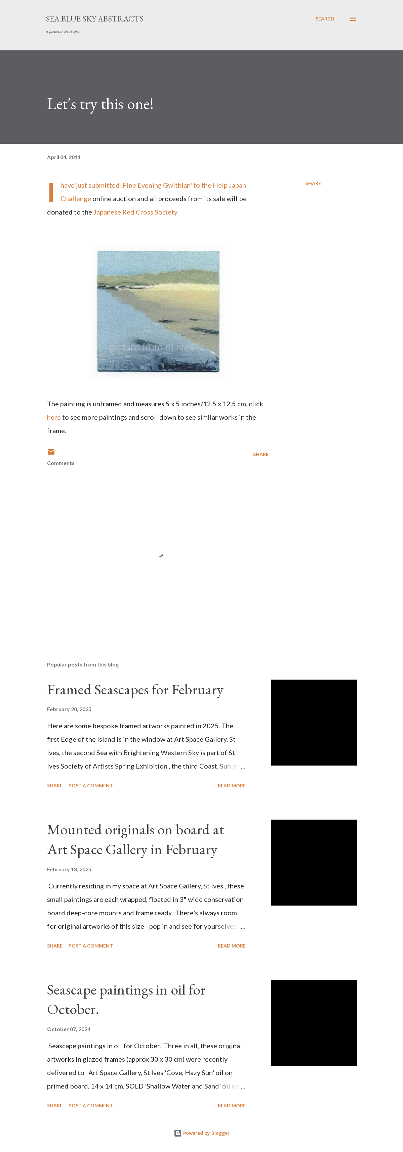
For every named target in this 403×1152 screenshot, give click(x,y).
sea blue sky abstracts (95, 18)
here (54, 417)
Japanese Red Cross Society (135, 212)
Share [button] (313, 183)
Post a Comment (91, 785)
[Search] (325, 19)
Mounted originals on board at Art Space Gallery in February (135, 839)
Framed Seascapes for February (135, 689)
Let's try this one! (100, 103)
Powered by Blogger (202, 1133)
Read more (232, 785)
